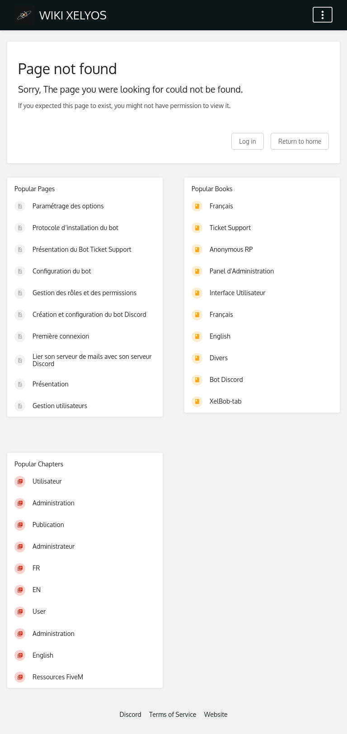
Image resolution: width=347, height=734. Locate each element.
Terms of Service (172, 714)
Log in (247, 141)
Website (216, 714)
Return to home (299, 141)
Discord (130, 714)
